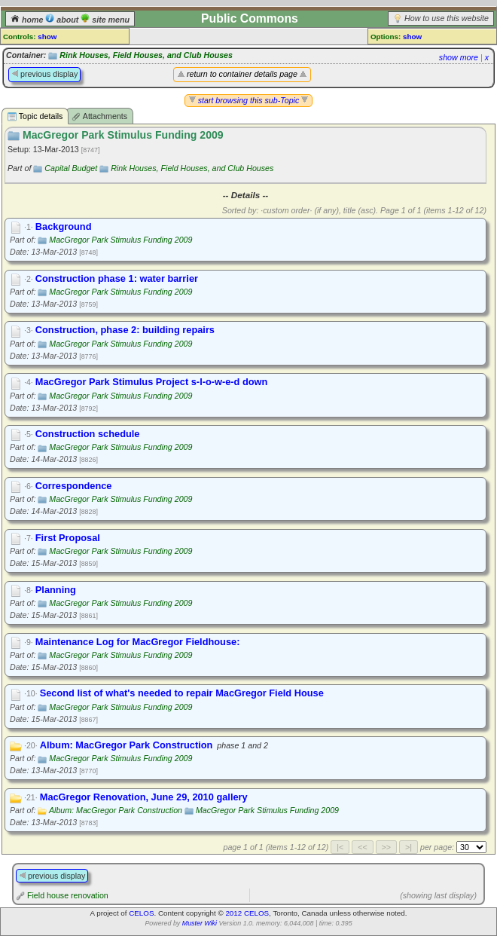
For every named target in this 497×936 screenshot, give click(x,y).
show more (458, 57)
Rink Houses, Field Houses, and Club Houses (146, 55)
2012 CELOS (247, 913)
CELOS (141, 913)
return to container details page (242, 73)
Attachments (99, 116)
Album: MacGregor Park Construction (115, 810)
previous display (44, 73)
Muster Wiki (199, 923)
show (47, 36)
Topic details (35, 116)
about (63, 19)
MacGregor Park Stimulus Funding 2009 (120, 239)
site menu (105, 19)
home (28, 19)
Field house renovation (67, 895)
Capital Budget (70, 168)
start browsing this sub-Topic (249, 100)
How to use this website (446, 18)
